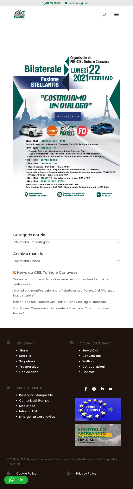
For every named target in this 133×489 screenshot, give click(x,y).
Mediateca (27, 406)
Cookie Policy (26, 473)
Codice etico (28, 372)
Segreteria (27, 361)
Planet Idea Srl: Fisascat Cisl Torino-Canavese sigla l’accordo (59, 302)
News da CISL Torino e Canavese (47, 272)
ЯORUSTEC (13, 464)
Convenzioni (91, 356)
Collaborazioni (93, 367)
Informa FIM (28, 411)
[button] (16, 480)
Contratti (89, 372)
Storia (23, 350)
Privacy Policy (86, 473)
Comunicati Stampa (34, 400)
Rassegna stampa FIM (36, 395)
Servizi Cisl (90, 350)
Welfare (88, 361)
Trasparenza (29, 367)
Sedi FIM (25, 356)
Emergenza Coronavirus (37, 417)
